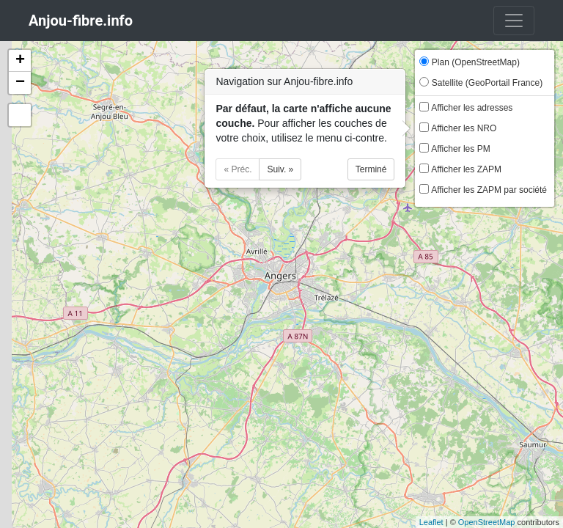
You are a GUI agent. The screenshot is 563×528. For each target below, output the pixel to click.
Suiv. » (280, 169)
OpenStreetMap (486, 522)
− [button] (20, 83)
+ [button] (20, 61)
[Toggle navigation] (513, 20)
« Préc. (237, 169)
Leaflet (431, 522)
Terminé (371, 169)
